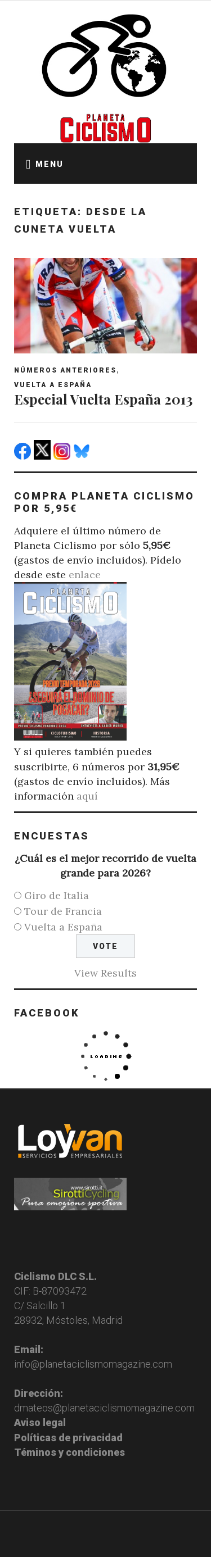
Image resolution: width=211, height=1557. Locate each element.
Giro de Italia (56, 895)
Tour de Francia (63, 911)
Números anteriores (65, 370)
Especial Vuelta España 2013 (103, 399)
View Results (105, 972)
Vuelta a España (53, 385)
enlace (85, 574)
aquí (87, 795)
